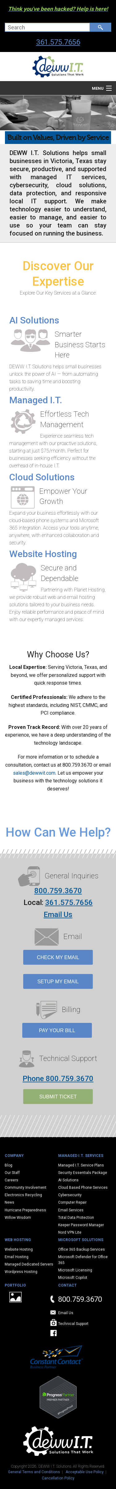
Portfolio (15, 1285)
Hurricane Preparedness (25, 1210)
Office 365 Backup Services (81, 1249)
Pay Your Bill (57, 1030)
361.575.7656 (58, 42)
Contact (67, 1285)
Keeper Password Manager (81, 1225)
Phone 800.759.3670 (58, 1078)
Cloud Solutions (42, 477)
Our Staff (12, 1173)
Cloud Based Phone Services (83, 1187)
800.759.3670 (58, 890)
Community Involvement (25, 1187)
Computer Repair (72, 1202)
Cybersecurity (70, 1195)
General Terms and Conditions (34, 1472)
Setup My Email (58, 981)
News (9, 1202)
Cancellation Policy (58, 1478)
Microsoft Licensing (75, 1270)
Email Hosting (16, 1257)
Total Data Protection (76, 1217)
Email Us (58, 914)
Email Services (71, 1210)
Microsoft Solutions (80, 1240)
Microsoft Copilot (72, 1277)
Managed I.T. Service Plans (81, 1165)
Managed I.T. (35, 400)
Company (14, 1156)
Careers (11, 1180)
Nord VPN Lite (69, 1232)
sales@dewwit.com (34, 773)
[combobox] (47, 27)
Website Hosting (43, 553)
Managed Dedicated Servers (29, 1264)
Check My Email (58, 957)
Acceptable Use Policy (85, 1472)
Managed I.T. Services (80, 1156)
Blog (8, 1165)
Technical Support (73, 1324)
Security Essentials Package (82, 1173)
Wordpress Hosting (21, 1272)
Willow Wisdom (18, 1217)
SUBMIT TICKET (58, 1096)
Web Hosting (18, 1240)
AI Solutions (34, 320)
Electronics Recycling (23, 1195)
